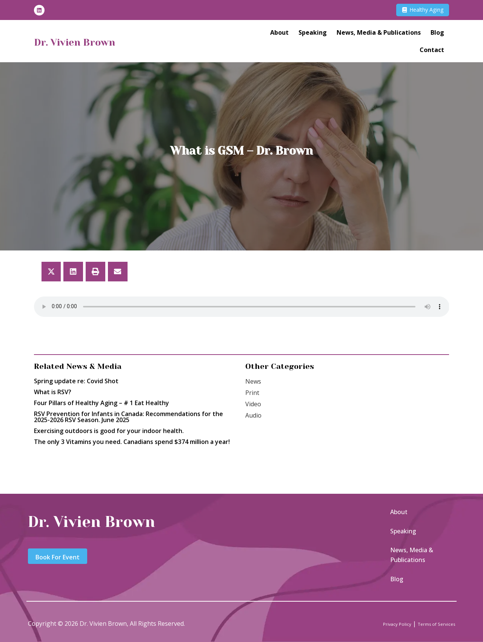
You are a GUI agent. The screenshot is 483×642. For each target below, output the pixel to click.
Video (253, 404)
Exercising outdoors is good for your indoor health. (109, 431)
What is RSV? (52, 392)
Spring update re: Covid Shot (76, 381)
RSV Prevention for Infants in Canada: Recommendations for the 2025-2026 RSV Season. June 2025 (128, 417)
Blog (437, 34)
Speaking (312, 34)
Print (252, 393)
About (279, 34)
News (253, 381)
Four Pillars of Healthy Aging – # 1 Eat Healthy (101, 403)
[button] (51, 271)
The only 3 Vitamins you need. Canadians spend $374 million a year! (132, 442)
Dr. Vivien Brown (88, 43)
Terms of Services (430, 623)
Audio (253, 415)
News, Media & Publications (379, 34)
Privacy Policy (379, 623)
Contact (432, 52)
